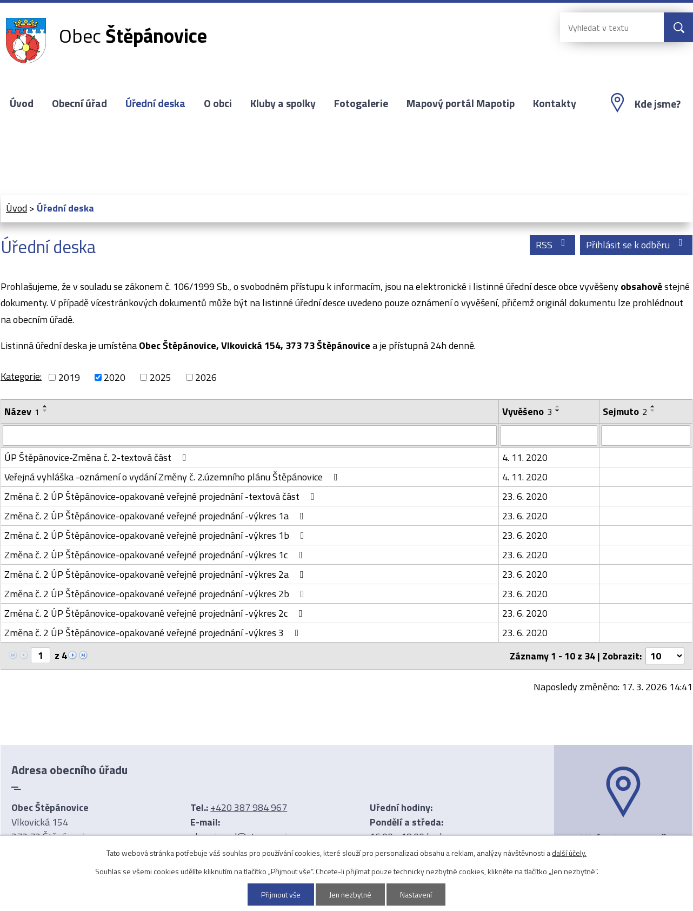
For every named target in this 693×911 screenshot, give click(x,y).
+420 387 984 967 (248, 807)
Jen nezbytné (350, 894)
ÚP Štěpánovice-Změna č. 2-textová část (97, 457)
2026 (206, 377)
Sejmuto (625, 411)
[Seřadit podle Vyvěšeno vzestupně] (558, 406)
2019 (69, 377)
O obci (218, 103)
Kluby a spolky (283, 103)
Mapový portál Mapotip (461, 103)
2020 (114, 377)
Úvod (22, 103)
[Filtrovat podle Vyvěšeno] (549, 435)
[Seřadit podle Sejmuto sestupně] (653, 410)
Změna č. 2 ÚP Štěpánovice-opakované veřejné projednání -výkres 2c (155, 613)
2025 (160, 377)
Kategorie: (21, 376)
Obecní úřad (79, 103)
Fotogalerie (361, 103)
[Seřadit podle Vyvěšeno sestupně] (558, 410)
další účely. (569, 853)
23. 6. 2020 (525, 496)
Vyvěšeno (527, 411)
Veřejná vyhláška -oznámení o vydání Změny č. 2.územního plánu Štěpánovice (173, 477)
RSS (553, 244)
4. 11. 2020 (525, 457)
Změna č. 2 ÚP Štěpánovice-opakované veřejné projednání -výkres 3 (153, 632)
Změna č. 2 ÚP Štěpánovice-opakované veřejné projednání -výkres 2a (156, 574)
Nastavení (417, 894)
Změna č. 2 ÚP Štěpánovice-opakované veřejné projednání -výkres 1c (155, 554)
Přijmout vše (280, 894)
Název (21, 411)
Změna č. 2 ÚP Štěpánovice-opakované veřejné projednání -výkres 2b (156, 593)
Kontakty (554, 103)
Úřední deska (155, 103)
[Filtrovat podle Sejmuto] (645, 435)
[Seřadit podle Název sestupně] (45, 410)
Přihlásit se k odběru (636, 244)
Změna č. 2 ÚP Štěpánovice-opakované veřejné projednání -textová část (161, 496)
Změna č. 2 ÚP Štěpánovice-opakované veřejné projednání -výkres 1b (156, 535)
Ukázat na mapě (623, 838)
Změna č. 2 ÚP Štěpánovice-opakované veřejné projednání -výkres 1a (156, 516)
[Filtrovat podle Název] (250, 435)
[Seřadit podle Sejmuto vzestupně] (653, 406)
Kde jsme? (658, 104)
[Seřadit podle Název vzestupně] (45, 406)
